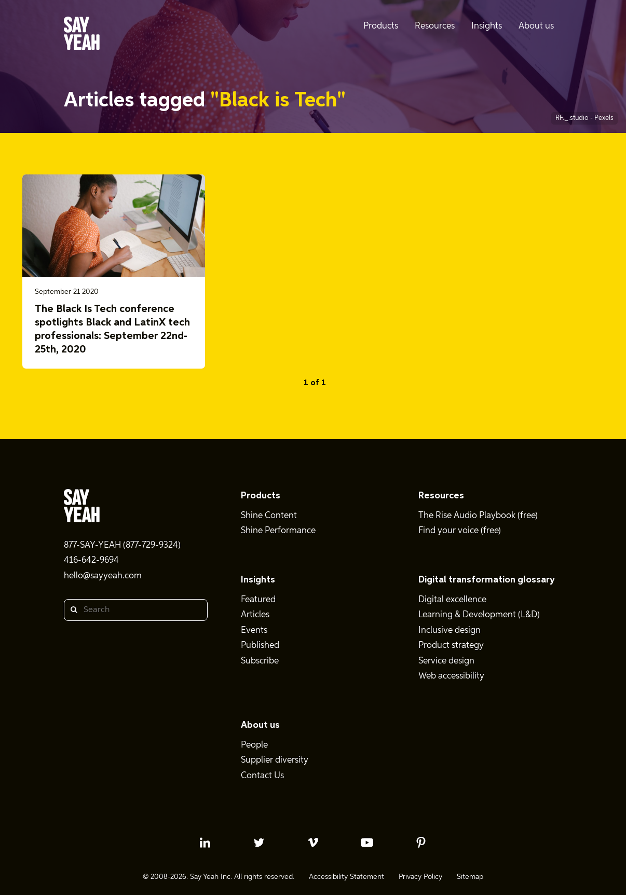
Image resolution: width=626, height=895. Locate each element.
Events (254, 630)
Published (260, 645)
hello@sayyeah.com (103, 576)
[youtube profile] (367, 842)
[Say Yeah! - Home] (82, 35)
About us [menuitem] (536, 26)
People (254, 745)
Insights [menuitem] (486, 26)
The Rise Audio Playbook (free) (478, 515)
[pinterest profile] (421, 842)
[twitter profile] (259, 842)
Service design (446, 661)
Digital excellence (452, 599)
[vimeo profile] (313, 842)
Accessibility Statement (346, 876)
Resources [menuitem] (435, 26)
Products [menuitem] (380, 26)
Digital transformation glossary (486, 580)
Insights (258, 580)
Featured (258, 599)
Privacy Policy (420, 876)
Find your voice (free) (459, 530)
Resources (441, 495)
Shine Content (269, 515)
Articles (255, 615)
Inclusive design (449, 630)
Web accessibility (451, 676)
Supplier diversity (274, 760)
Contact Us (262, 775)
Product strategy (451, 645)
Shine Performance (278, 530)
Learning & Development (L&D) (479, 615)
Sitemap (470, 876)
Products (260, 495)
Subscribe (260, 661)
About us (260, 725)
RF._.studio (572, 118)
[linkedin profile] (205, 842)
